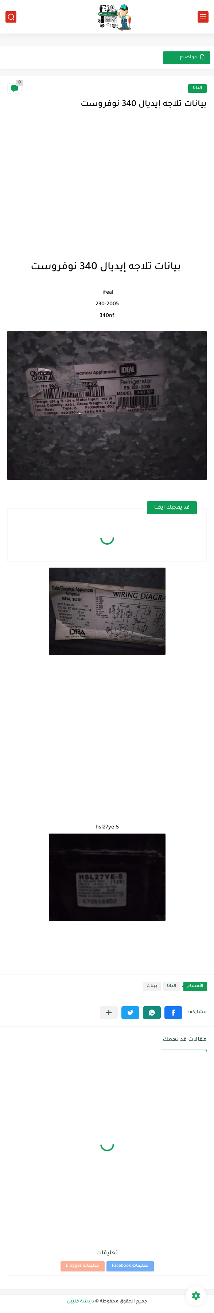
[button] (173, 1012)
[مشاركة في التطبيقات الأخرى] (109, 1012)
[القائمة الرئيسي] (203, 17)
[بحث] (10, 17)
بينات (152, 986)
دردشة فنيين (80, 1301)
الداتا (197, 88)
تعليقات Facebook (130, 1266)
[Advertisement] (107, 197)
